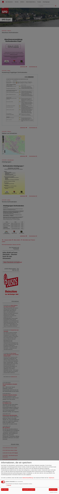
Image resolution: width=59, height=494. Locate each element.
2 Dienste (8, 485)
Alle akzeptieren (53, 489)
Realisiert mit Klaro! (53, 492)
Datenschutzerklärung (28, 477)
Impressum (51, 477)
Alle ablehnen (5, 489)
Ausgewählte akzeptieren (29, 489)
